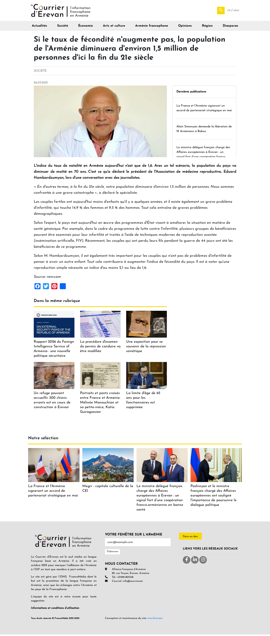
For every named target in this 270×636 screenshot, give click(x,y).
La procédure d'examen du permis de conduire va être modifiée (100, 348)
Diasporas (230, 27)
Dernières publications (191, 93)
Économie (85, 27)
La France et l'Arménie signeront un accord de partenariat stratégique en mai (53, 492)
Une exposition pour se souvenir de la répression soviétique (146, 348)
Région (207, 27)
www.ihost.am (155, 619)
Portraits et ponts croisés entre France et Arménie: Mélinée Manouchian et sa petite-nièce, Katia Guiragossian (100, 404)
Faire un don (190, 537)
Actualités (39, 27)
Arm (236, 11)
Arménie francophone (151, 27)
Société (62, 27)
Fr (229, 11)
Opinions (185, 27)
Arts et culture (114, 27)
